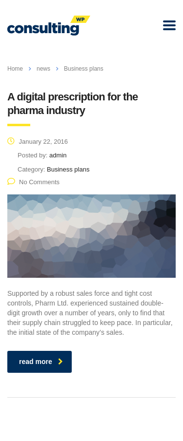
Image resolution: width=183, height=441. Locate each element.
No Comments (33, 182)
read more (41, 361)
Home (15, 68)
